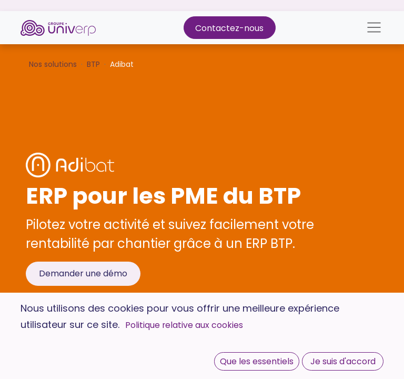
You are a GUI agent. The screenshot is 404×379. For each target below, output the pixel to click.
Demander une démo (83, 273)
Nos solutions (53, 64)
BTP (93, 64)
